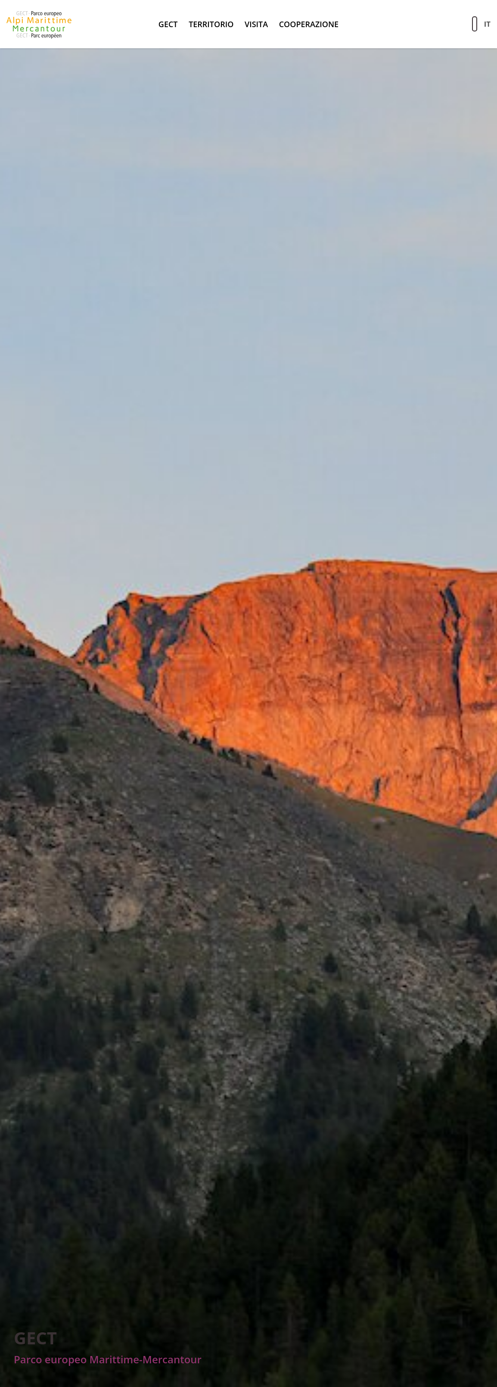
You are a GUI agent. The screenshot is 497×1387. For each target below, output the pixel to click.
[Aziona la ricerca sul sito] (474, 23)
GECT (168, 24)
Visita (256, 24)
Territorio (211, 24)
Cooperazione (309, 24)
